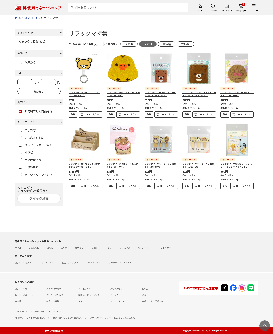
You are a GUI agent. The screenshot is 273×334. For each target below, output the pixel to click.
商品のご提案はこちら (124, 317)
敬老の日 (79, 247)
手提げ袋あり (30, 160)
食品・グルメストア (71, 262)
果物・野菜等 (116, 288)
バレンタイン (144, 247)
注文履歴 (213, 10)
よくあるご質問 (38, 311)
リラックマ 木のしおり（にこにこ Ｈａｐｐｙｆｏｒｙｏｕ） (236, 165)
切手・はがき (21, 288)
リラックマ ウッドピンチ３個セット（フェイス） (198, 165)
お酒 (144, 294)
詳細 (73, 114)
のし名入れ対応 (31, 138)
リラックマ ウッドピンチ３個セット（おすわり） (160, 165)
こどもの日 (34, 247)
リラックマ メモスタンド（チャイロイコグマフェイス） (160, 94)
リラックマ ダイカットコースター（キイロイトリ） (123, 94)
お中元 (64, 247)
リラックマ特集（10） (33, 41)
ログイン (200, 10)
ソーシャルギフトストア (120, 262)
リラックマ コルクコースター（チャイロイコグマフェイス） (199, 94)
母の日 (18, 247)
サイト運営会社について (37, 317)
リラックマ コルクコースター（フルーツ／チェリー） (237, 94)
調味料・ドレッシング (88, 294)
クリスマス (125, 247)
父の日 (50, 247)
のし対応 (27, 130)
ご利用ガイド (21, 311)
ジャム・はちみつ (54, 294)
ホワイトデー (164, 247)
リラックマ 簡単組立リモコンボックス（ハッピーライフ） (84, 165)
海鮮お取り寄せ (53, 288)
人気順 (129, 44)
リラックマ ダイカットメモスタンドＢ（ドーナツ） (122, 165)
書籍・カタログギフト (152, 301)
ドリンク (114, 294)
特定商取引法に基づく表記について (69, 317)
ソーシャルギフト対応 (35, 174)
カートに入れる (91, 114)
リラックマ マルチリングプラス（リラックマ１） (84, 94)
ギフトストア (47, 262)
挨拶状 (26, 152)
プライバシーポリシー (100, 317)
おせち (109, 247)
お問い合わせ (55, 311)
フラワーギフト (117, 301)
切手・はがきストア (24, 262)
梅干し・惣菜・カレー (25, 294)
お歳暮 (94, 247)
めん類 (18, 301)
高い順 (166, 44)
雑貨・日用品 (52, 301)
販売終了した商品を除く (37, 111)
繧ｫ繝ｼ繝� (241, 10)
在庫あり (27, 62)
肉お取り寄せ (84, 288)
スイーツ (82, 301)
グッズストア (94, 262)
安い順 (185, 44)
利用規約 (19, 317)
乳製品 (145, 288)
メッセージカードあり (35, 145)
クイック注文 (227, 10)
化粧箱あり (28, 167)
